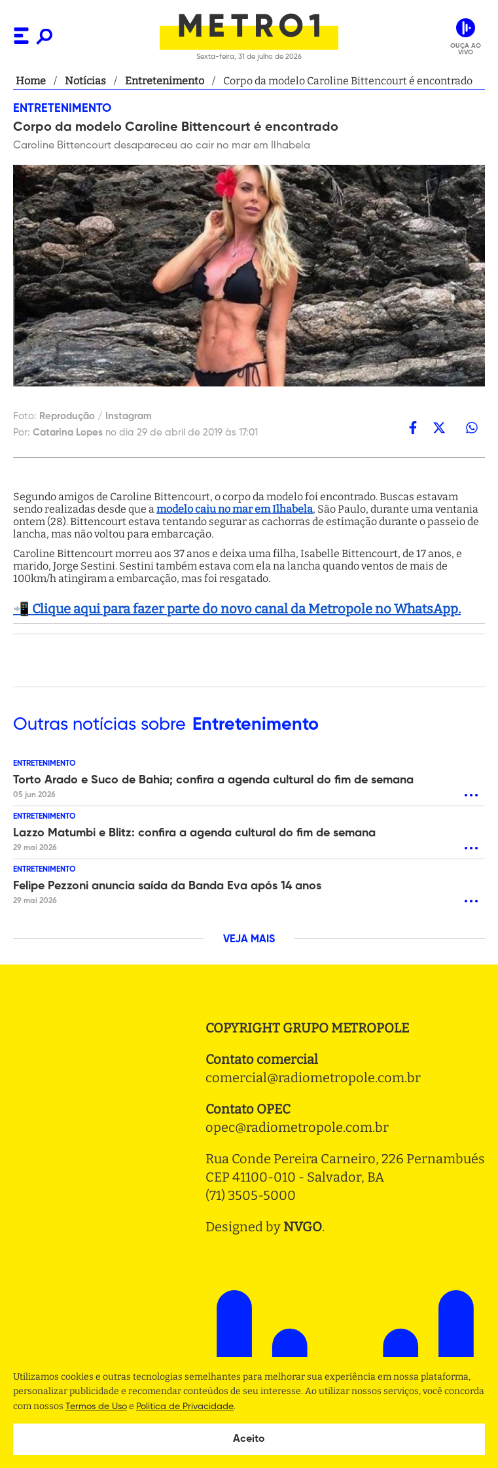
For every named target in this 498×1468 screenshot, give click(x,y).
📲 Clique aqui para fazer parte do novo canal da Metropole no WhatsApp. (237, 609)
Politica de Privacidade (185, 1406)
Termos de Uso (96, 1406)
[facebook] (413, 427)
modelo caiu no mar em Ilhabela (234, 509)
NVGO (302, 1227)
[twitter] (439, 427)
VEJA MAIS (249, 939)
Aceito (249, 1439)
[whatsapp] (472, 427)
